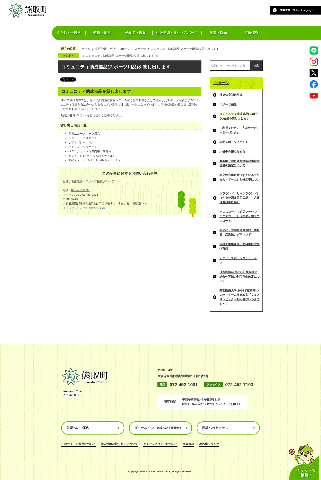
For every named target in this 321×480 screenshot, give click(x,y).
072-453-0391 (80, 190)
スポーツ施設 (228, 104)
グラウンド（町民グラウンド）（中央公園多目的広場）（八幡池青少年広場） (239, 198)
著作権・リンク (209, 444)
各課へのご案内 (77, 428)
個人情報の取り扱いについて (119, 444)
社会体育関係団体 (230, 94)
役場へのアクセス (215, 428)
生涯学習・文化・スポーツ (112, 48)
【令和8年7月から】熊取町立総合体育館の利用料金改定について (239, 276)
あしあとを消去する (157, 56)
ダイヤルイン (158, 428)
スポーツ (140, 48)
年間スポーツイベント (233, 142)
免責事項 (188, 444)
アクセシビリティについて (160, 444)
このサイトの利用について (78, 444)
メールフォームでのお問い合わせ (84, 208)
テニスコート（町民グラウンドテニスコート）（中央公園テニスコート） (239, 216)
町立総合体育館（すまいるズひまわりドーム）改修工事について (239, 179)
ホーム (86, 48)
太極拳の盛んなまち (232, 151)
